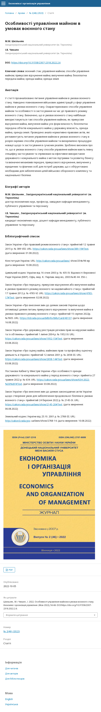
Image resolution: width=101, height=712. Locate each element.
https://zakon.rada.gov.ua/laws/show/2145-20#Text (33, 404)
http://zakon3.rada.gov (17, 420)
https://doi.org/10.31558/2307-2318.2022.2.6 (36, 62)
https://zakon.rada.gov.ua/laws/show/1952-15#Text (33, 338)
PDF (10, 569)
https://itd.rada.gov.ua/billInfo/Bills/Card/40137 (46, 318)
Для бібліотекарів (14, 678)
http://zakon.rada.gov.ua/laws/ (53, 260)
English (9, 699)
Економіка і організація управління (29, 3)
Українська (11, 704)
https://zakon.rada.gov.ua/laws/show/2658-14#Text (33, 359)
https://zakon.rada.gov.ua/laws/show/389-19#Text (61, 248)
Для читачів (11, 668)
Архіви (21, 13)
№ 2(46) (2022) (36, 13)
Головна (9, 13)
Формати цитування (17, 615)
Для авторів (11, 673)
